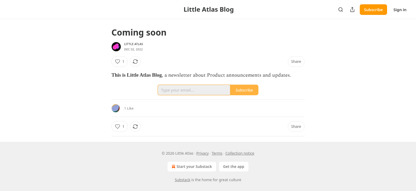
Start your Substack (191, 167)
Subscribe (373, 9)
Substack (182, 179)
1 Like (128, 108)
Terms (217, 153)
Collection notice (239, 153)
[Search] (340, 9)
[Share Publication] (352, 9)
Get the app (233, 166)
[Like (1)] (119, 61)
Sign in (399, 9)
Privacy (202, 153)
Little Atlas (133, 44)
